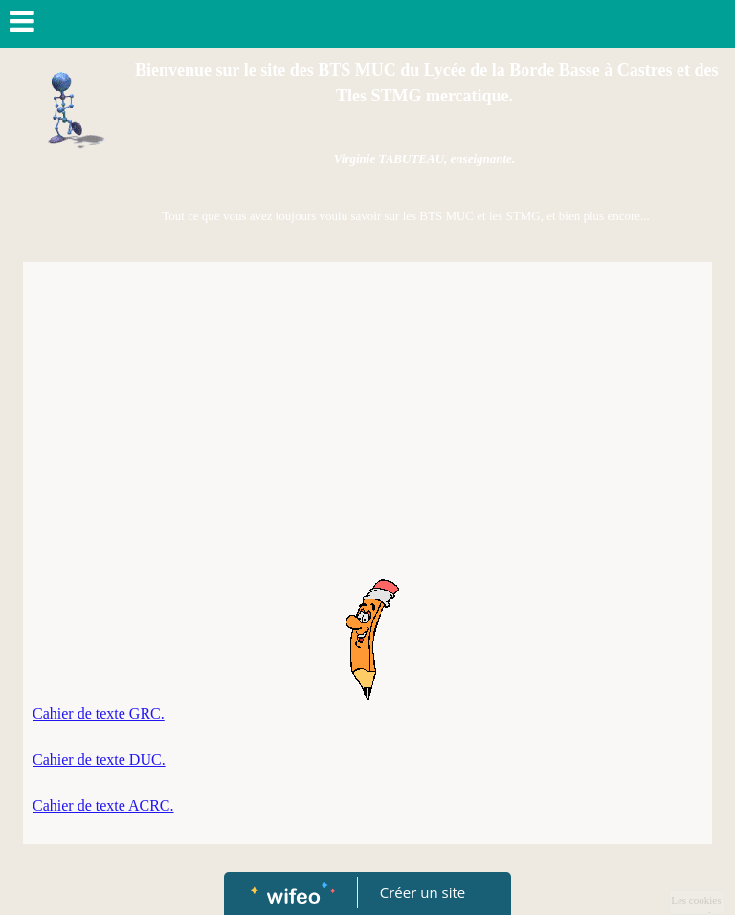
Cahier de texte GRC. (99, 713)
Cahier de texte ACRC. (103, 805)
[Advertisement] (367, 415)
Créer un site (422, 892)
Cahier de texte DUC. (99, 759)
